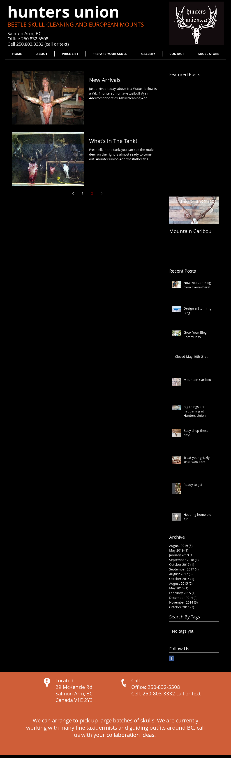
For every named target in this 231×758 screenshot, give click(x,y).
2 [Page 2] (92, 193)
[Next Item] (212, 210)
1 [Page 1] (82, 193)
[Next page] (101, 193)
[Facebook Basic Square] (171, 658)
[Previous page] (73, 193)
